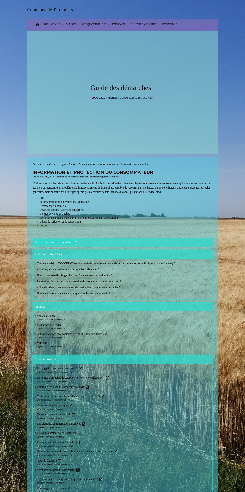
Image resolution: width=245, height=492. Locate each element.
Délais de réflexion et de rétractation (60, 221)
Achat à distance (46, 315)
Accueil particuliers (44, 164)
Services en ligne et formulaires (54, 242)
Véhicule (42, 342)
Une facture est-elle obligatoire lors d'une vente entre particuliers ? (75, 275)
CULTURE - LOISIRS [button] (144, 24)
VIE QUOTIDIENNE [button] (94, 24)
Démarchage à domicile (53, 205)
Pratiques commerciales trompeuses (59, 432)
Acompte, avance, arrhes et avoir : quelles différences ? (68, 269)
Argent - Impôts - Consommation (78, 164)
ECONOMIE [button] (170, 24)
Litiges (43, 225)
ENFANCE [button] (119, 24)
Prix (42, 197)
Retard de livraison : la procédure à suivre (63, 386)
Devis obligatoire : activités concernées (62, 209)
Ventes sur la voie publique (54, 405)
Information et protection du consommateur (125, 164)
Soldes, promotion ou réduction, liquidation (64, 201)
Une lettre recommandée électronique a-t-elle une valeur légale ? (73, 293)
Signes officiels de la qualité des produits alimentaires (70, 479)
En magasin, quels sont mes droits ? (59, 368)
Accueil (98, 97)
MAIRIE (113, 97)
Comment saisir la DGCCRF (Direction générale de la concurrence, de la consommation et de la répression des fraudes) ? (106, 263)
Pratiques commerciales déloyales (58, 442)
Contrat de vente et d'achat (55, 213)
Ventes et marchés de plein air (56, 414)
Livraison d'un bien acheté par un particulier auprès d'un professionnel (79, 217)
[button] (38, 25)
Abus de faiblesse (49, 460)
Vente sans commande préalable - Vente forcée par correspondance (77, 451)
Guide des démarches (136, 97)
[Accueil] (51, 9)
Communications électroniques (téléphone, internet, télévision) (72, 333)
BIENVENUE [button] (52, 24)
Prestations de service (49, 324)
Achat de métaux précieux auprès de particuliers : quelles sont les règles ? (78, 287)
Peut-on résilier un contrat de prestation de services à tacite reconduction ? (79, 281)
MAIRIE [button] (71, 24)
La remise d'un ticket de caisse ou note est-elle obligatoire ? (73, 377)
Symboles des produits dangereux (58, 469)
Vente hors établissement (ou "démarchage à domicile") (71, 396)
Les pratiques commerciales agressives (61, 423)
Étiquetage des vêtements (54, 488)
